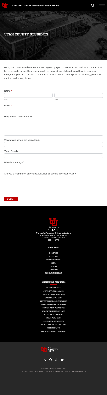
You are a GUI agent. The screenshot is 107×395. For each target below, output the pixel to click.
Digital (53, 263)
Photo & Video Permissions (53, 308)
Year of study (11, 151)
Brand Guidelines (53, 288)
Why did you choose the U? (18, 116)
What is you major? (14, 162)
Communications (53, 260)
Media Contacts (53, 328)
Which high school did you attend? (22, 140)
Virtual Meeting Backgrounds (53, 324)
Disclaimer (57, 371)
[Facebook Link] (50, 359)
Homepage (53, 253)
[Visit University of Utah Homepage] (5, 5)
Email (8, 105)
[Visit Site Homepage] (53, 230)
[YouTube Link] (62, 359)
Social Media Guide (53, 318)
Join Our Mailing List (53, 273)
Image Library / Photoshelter (53, 304)
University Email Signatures (53, 294)
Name (8, 91)
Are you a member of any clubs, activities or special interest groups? (40, 173)
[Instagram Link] (56, 359)
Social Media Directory (53, 314)
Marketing (53, 256)
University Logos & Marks (53, 291)
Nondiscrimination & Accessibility (36, 371)
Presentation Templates (53, 321)
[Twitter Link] (44, 359)
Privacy (67, 371)
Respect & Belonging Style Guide (53, 301)
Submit (11, 199)
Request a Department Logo (53, 311)
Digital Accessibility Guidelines (53, 331)
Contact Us (53, 270)
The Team (53, 266)
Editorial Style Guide (53, 298)
